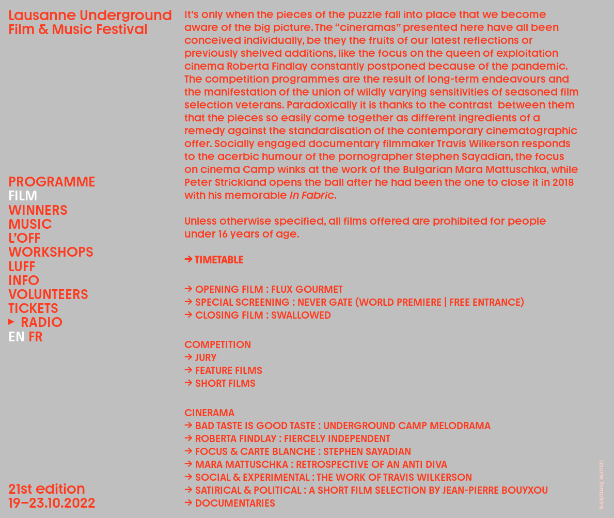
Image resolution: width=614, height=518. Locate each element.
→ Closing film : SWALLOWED (257, 315)
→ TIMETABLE (213, 260)
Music (30, 224)
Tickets (33, 308)
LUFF (21, 266)
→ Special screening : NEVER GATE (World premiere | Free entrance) (354, 302)
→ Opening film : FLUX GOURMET (263, 289)
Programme (52, 182)
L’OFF (24, 238)
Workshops (50, 252)
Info (23, 280)
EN (16, 336)
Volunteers (48, 294)
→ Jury (200, 357)
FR (35, 336)
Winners (38, 210)
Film (22, 195)
